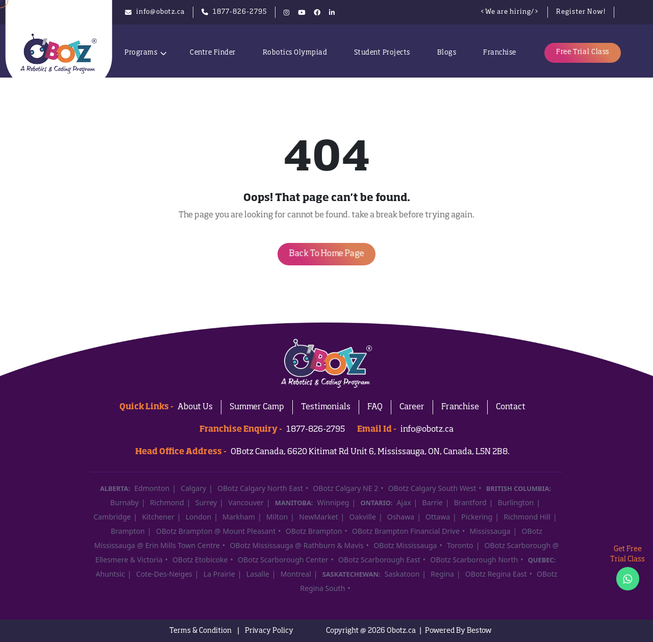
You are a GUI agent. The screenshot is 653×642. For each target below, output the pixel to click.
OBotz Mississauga (405, 545)
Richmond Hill (527, 517)
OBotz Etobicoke (200, 559)
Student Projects (382, 53)
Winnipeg (333, 502)
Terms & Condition (200, 630)
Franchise (499, 53)
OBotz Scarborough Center (283, 559)
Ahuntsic (110, 574)
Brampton (128, 531)
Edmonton (151, 488)
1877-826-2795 (315, 430)
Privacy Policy (269, 630)
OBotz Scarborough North (474, 559)
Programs (140, 53)
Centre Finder (213, 53)
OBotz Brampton (314, 531)
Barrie (432, 502)
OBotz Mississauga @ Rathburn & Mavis (297, 545)
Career (411, 407)
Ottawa (437, 517)
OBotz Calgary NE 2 (345, 488)
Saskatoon (402, 574)
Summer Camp (257, 407)
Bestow (479, 630)
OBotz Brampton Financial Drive (406, 531)
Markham (238, 517)
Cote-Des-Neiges (164, 574)
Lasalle (257, 574)
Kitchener (158, 517)
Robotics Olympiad (295, 53)
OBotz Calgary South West (432, 488)
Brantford (470, 502)
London (198, 517)
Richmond (167, 502)
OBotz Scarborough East (379, 559)
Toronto (460, 545)
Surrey (206, 502)
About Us (195, 407)
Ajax (404, 502)
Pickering (476, 517)
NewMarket (318, 517)
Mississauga (489, 531)
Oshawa (400, 517)
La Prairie (219, 574)
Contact (510, 407)
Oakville (362, 517)
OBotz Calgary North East (260, 488)
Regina (442, 574)
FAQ (375, 407)
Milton (277, 517)
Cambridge (112, 517)
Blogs (447, 53)
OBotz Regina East (496, 574)
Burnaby (124, 502)
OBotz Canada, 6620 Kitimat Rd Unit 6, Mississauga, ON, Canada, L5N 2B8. (370, 452)
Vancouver (246, 502)
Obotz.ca (401, 630)
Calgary (193, 488)
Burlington (516, 502)
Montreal (296, 574)
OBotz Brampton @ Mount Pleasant (216, 531)
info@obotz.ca (427, 430)
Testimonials (325, 407)
